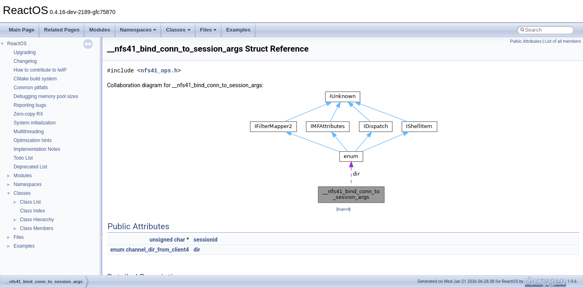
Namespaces (138, 30)
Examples (238, 30)
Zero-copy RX (28, 114)
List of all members (563, 41)
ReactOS (17, 43)
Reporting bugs (30, 105)
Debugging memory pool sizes (46, 96)
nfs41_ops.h (159, 70)
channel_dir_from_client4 (157, 249)
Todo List (23, 158)
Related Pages (62, 30)
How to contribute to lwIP (40, 70)
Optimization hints (33, 140)
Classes (178, 30)
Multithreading (29, 131)
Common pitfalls (31, 87)
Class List (30, 202)
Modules (99, 30)
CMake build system (35, 79)
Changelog (25, 61)
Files (208, 30)
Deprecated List (30, 167)
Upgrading (25, 52)
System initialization (35, 123)
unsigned (161, 239)
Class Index (32, 211)
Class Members (36, 228)
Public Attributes (525, 41)
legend (343, 209)
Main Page (21, 30)
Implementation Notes (37, 149)
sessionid (205, 239)
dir (196, 249)
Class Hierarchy (37, 219)
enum (117, 249)
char (179, 239)
